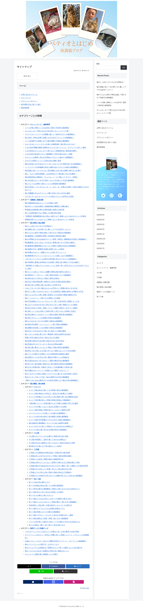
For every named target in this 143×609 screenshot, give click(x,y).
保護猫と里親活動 (36, 200)
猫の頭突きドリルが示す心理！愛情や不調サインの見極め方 (47, 357)
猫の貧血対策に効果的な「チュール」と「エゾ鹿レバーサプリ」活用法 (51, 177)
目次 (25, 76)
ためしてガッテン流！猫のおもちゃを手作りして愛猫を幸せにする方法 (51, 288)
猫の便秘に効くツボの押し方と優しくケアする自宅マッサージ (48, 229)
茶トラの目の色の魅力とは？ (39, 482)
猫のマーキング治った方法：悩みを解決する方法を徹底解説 (47, 377)
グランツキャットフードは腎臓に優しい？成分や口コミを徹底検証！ (50, 134)
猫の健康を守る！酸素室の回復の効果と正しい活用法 (44, 249)
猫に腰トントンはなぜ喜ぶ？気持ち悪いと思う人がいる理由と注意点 (50, 311)
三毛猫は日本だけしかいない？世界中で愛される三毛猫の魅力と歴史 (54, 463)
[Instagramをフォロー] (53, 582)
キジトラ (37, 387)
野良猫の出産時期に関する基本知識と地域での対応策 (44, 210)
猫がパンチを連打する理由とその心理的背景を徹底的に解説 (47, 354)
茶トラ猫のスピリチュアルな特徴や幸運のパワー (47, 508)
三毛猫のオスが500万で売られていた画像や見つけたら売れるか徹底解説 (56, 476)
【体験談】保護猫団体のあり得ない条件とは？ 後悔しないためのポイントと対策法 (55, 216)
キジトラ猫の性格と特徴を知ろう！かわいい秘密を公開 (49, 410)
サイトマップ (26, 98)
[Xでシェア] (29, 566)
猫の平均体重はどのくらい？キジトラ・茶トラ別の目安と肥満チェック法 (52, 301)
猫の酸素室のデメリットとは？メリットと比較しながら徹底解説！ (49, 256)
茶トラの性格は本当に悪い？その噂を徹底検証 (46, 485)
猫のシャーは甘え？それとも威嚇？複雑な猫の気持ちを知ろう (48, 272)
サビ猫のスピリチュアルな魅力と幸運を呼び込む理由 (48, 436)
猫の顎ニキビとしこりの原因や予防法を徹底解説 (43, 318)
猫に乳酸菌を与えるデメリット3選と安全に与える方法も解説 (47, 193)
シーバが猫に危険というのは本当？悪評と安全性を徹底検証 (47, 128)
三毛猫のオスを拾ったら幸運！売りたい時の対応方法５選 (50, 469)
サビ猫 (36, 433)
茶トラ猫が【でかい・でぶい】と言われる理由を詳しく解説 (51, 515)
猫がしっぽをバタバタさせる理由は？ (39, 226)
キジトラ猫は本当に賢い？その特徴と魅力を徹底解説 (48, 390)
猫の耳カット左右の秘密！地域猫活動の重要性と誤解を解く (47, 206)
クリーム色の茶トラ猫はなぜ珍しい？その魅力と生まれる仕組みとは (54, 522)
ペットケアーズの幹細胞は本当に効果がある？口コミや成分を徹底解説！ (52, 167)
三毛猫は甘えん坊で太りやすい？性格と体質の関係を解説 (50, 456)
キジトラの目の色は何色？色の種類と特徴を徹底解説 (48, 416)
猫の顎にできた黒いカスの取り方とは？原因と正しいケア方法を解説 (50, 351)
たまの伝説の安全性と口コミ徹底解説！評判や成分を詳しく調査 (49, 154)
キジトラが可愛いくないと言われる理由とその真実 (48, 407)
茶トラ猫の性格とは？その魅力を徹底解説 (44, 512)
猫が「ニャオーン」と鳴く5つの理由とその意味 (42, 298)
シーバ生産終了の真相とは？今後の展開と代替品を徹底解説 (47, 141)
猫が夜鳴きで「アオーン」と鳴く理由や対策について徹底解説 (48, 275)
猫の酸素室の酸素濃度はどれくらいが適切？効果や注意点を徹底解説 (50, 246)
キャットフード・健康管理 (40, 124)
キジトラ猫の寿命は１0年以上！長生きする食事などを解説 (51, 393)
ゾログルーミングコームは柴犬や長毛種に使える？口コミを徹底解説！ (51, 259)
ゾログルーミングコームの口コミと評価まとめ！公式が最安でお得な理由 (52, 532)
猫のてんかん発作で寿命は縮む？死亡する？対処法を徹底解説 (48, 233)
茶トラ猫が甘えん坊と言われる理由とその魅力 (46, 492)
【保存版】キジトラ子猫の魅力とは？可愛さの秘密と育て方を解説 (53, 403)
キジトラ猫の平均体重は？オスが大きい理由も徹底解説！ (50, 420)
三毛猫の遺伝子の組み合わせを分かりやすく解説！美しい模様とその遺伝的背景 (58, 466)
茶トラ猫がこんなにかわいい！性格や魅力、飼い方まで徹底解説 (53, 502)
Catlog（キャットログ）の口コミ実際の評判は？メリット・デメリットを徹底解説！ (56, 541)
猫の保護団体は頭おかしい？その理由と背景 (41, 203)
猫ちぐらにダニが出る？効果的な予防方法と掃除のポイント (47, 551)
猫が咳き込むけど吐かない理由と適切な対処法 (42, 278)
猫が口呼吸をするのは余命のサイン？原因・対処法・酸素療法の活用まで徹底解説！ (56, 239)
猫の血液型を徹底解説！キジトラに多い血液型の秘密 (48, 423)
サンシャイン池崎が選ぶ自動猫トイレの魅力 (41, 554)
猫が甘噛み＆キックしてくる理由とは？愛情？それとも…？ (47, 370)
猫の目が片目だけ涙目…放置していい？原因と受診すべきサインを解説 (51, 308)
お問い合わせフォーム (29, 94)
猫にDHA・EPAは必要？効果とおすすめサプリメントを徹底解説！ (49, 138)
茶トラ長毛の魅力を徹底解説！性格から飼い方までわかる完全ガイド (54, 489)
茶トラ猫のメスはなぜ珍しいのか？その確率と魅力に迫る (50, 499)
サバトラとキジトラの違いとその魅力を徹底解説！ (48, 413)
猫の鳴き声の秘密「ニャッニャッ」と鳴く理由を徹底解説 (46, 324)
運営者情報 (25, 108)
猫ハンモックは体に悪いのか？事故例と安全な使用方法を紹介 (48, 334)
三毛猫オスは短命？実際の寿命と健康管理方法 (46, 459)
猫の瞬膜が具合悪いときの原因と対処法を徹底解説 (44, 328)
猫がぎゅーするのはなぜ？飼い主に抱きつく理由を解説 (45, 331)
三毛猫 (36, 449)
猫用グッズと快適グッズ (39, 528)
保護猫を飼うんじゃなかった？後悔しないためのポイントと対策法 (49, 219)
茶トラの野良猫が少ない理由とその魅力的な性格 (43, 213)
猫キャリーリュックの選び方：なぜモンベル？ (42, 544)
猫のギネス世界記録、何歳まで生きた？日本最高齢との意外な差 (49, 367)
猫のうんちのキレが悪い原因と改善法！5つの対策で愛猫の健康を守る (51, 295)
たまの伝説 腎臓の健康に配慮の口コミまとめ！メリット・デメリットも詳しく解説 (55, 147)
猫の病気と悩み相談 (37, 223)
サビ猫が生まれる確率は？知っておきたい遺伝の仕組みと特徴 (52, 443)
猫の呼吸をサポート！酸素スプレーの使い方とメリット (45, 252)
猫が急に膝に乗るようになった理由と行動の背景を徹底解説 (47, 347)
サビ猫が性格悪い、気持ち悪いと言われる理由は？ (48, 439)
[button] (65, 571)
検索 (98, 64)
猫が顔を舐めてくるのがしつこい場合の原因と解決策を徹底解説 (49, 314)
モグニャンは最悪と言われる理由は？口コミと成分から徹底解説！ (49, 157)
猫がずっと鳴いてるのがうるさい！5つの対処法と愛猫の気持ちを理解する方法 (54, 291)
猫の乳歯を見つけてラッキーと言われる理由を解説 (44, 344)
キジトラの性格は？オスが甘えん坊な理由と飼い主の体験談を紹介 (53, 397)
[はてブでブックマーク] (78, 566)
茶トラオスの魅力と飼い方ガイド (41, 495)
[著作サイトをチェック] (49, 582)
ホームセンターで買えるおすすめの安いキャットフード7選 (46, 131)
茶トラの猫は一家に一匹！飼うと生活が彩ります (47, 525)
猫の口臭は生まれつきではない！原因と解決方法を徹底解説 (47, 361)
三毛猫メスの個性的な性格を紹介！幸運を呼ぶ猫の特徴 (49, 453)
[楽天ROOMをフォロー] (57, 582)
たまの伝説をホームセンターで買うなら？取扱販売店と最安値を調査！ (51, 151)
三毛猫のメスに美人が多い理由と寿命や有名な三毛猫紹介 (50, 472)
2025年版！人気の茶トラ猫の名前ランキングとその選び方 (50, 505)
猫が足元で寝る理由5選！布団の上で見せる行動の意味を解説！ (48, 282)
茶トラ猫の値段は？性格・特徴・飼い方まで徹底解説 (48, 518)
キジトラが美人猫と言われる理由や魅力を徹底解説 (48, 430)
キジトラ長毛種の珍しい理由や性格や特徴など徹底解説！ (50, 400)
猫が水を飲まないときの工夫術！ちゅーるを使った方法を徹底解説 (49, 180)
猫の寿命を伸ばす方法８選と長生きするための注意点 (44, 341)
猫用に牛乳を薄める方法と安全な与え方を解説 (42, 337)
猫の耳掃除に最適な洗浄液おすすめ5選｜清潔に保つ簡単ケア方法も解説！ (52, 262)
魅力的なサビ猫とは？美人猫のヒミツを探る (45, 446)
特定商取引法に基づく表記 (31, 104)
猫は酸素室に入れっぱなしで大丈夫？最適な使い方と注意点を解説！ (50, 242)
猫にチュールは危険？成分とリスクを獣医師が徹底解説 (45, 184)
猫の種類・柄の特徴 (37, 384)
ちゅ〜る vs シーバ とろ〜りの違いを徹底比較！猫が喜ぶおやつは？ (50, 144)
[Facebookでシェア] (53, 566)
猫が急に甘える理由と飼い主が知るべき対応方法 (43, 285)
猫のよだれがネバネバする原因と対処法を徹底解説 (44, 321)
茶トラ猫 (37, 479)
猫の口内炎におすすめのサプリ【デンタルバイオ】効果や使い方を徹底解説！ (53, 164)
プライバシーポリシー (29, 101)
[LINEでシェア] (41, 571)
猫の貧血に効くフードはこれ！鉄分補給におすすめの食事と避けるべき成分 (53, 170)
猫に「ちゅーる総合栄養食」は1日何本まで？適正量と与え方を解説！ (51, 174)
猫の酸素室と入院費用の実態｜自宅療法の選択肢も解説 (45, 236)
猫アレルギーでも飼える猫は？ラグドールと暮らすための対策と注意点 (51, 374)
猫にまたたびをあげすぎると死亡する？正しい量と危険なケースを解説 (51, 305)
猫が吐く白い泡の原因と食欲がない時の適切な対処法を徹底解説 (49, 364)
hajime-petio (111, 158)
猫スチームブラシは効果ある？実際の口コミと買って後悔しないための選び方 (53, 548)
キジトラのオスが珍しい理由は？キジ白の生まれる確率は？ (51, 426)
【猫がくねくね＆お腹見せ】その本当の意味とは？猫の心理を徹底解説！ (52, 380)
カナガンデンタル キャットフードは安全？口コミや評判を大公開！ (50, 196)
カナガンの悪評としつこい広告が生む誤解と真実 (43, 161)
